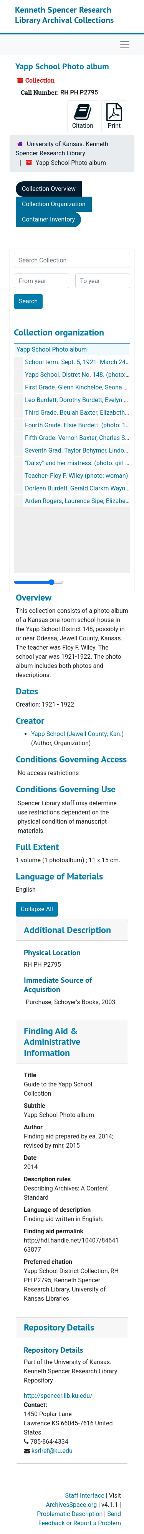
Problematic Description (70, 1514)
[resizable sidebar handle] (38, 582)
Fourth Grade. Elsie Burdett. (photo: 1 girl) (81, 425)
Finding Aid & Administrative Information (52, 1042)
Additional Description (67, 930)
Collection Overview (49, 188)
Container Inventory (48, 219)
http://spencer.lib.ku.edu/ (58, 1395)
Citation (82, 116)
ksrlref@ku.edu (52, 1450)
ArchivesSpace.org (71, 1504)
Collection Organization (54, 204)
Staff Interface (84, 1495)
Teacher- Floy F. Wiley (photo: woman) (76, 475)
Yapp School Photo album (52, 349)
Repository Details (59, 1327)
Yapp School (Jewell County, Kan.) (77, 734)
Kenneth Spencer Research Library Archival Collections (64, 14)
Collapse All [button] (37, 909)
